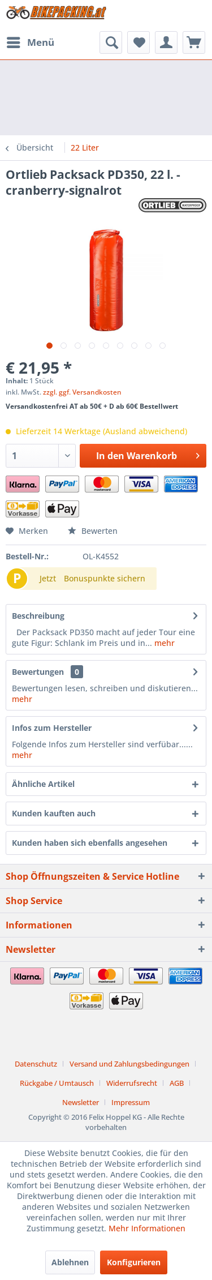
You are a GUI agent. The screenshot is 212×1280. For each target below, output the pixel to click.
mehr (163, 642)
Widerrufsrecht (131, 1083)
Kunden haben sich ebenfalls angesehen (89, 842)
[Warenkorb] (194, 42)
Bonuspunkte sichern (104, 578)
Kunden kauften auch (54, 813)
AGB (177, 1083)
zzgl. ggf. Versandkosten (82, 392)
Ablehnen (70, 1262)
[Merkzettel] (138, 42)
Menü (30, 41)
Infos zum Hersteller (52, 727)
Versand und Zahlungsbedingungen (129, 1064)
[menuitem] (30, 42)
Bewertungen (38, 671)
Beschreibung (38, 615)
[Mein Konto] (166, 42)
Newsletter (80, 1102)
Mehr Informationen (147, 1228)
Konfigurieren (134, 1262)
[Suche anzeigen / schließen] (110, 42)
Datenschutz (36, 1064)
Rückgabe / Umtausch (57, 1083)
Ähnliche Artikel (43, 783)
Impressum (130, 1102)
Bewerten (93, 530)
